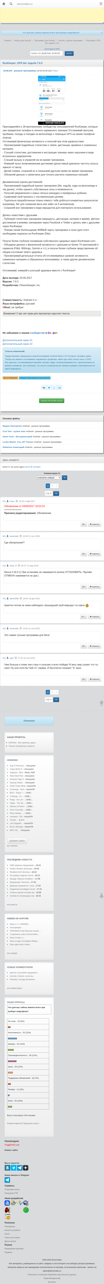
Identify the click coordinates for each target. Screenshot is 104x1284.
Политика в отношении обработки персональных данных (52, 1275)
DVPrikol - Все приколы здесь (22, 742)
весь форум (12, 953)
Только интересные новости (22, 746)
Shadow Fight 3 (17, 779)
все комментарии (14, 988)
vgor (12, 658)
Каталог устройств (12, 1230)
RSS (58, 49)
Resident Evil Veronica (20, 872)
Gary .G (13, 565)
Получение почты (12, 1189)
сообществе (37, 333)
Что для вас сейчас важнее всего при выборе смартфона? (51, 32)
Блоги (7, 1234)
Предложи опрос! (31, 1123)
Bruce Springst (16, 827)
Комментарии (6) (15, 1123)
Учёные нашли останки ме (22, 892)
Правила (8, 1252)
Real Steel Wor (16, 776)
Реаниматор (10, 1226)
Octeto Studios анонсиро (21, 868)
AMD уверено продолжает (22, 865)
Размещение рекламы (14, 1249)
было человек (32, 467)
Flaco (55, 71)
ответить (95, 524)
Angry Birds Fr (16, 769)
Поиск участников (12, 1238)
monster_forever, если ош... (22, 976)
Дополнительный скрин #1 (18, 340)
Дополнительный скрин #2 (18, 344)
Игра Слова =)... (17, 937)
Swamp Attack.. (17, 782)
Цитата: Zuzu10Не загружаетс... (24, 972)
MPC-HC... (14, 830)
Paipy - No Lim (16, 799)
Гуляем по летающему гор (22, 896)
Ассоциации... (16, 927)
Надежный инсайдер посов (22, 889)
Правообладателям (52, 1278)
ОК (56, 493)
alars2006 (14, 598)
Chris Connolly (16, 810)
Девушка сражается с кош (22, 886)
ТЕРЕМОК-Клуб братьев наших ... (25, 931)
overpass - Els (16, 816)
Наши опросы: (16, 1002)
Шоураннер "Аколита (19, 882)
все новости (12, 905)
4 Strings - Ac (16, 796)
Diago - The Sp (16, 803)
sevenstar (14, 536)
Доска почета (10, 1241)
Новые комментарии (20, 967)
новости (26, 859)
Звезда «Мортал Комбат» (22, 879)
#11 (4, 501)
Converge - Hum (17, 789)
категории (49, 49)
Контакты (52, 1282)
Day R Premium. (17, 766)
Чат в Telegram (10, 378)
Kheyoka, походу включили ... (23, 979)
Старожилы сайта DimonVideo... (24, 934)
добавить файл (17, 841)
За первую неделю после (22, 875)
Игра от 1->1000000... (20, 924)
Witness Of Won (17, 806)
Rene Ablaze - (16, 813)
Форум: (34, 378)
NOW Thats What (17, 786)
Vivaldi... (13, 820)
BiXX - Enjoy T (16, 793)
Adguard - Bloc (16, 772)
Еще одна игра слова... (20, 944)
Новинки (12, 760)
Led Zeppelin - (16, 823)
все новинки (12, 846)
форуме (24, 918)
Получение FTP (11, 1193)
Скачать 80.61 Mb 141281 (52, 401)
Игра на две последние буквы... (24, 941)
